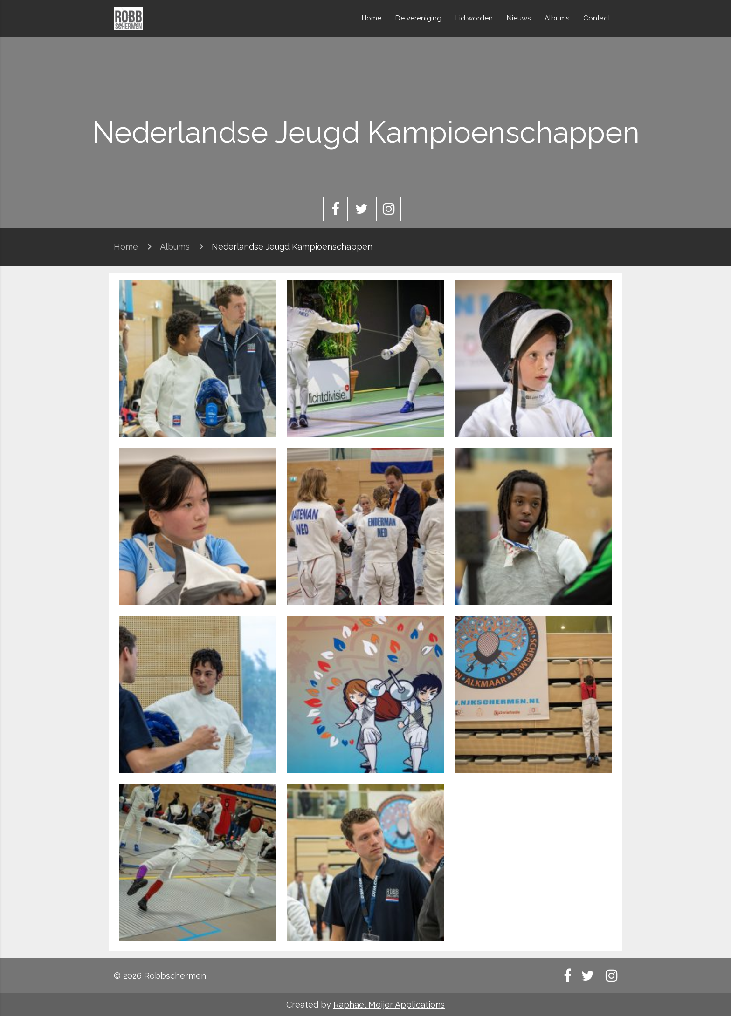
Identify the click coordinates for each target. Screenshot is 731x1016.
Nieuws (519, 18)
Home (371, 18)
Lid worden (474, 18)
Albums (557, 18)
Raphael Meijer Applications (389, 1004)
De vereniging (418, 18)
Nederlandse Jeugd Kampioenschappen (292, 247)
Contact (596, 18)
